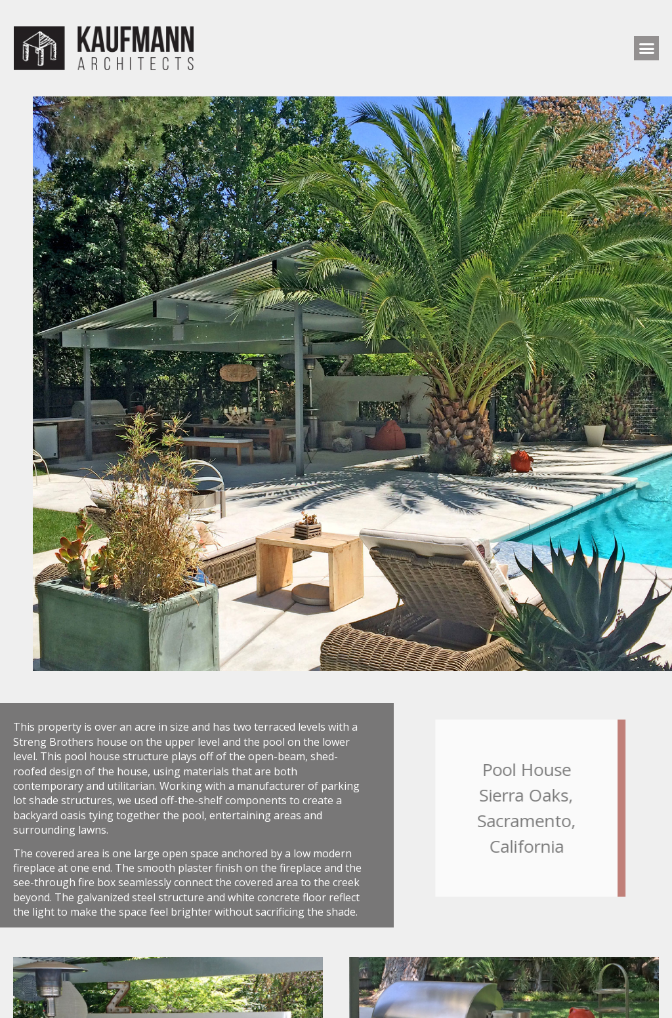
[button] (646, 48)
